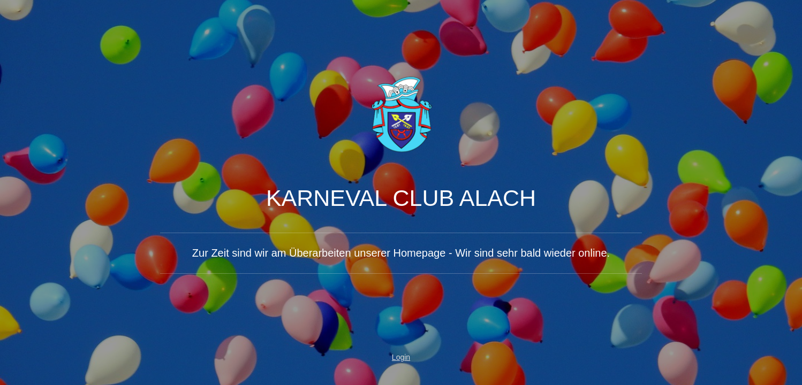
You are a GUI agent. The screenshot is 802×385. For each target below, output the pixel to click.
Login (401, 357)
